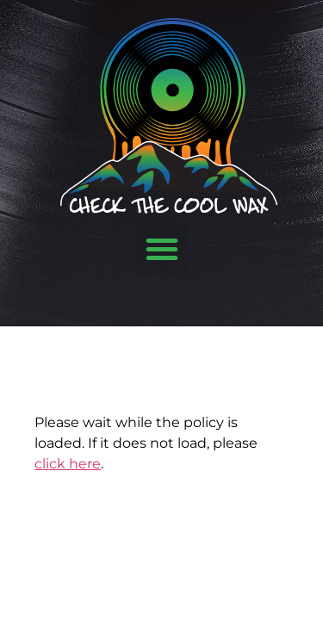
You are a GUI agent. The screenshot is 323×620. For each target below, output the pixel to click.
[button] (162, 249)
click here (67, 464)
